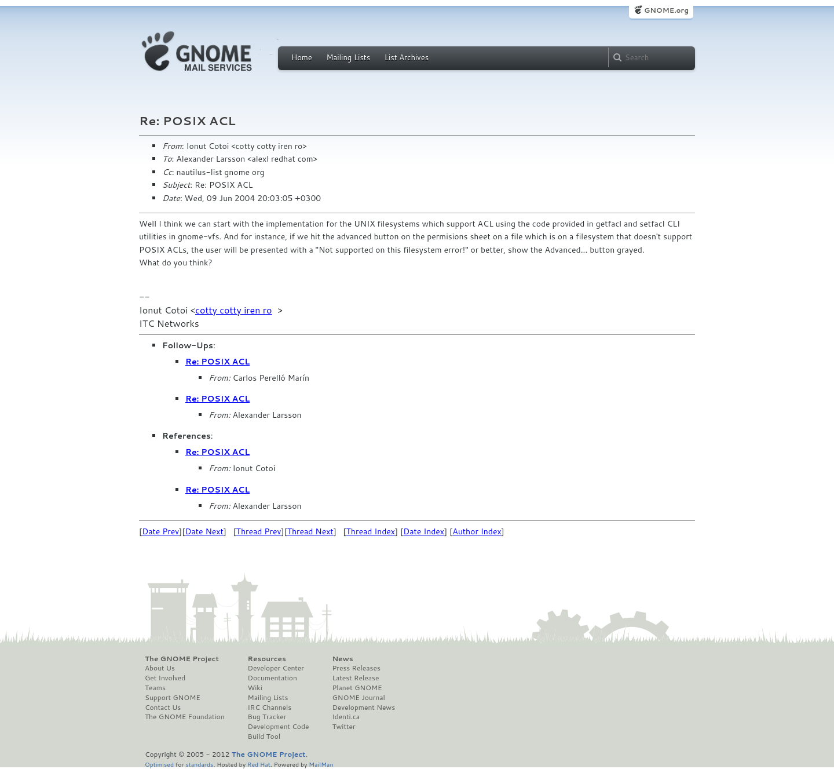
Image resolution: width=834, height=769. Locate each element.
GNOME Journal (358, 697)
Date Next (204, 531)
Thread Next (310, 531)
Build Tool (264, 736)
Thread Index (371, 531)
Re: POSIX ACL (217, 361)
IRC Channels (270, 707)
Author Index (476, 531)
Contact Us (163, 707)
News (342, 659)
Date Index (423, 531)
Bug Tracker (267, 716)
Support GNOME (172, 697)
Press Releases (356, 668)
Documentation (272, 678)
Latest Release (355, 678)
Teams (155, 688)
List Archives (407, 57)
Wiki (255, 688)
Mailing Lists (348, 57)
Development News (363, 707)
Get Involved (165, 678)
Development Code (278, 726)
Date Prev (160, 531)
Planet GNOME (357, 688)
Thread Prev (258, 531)
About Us (160, 668)
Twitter (343, 726)
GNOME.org (666, 10)
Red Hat (258, 764)
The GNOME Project (182, 659)
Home (301, 57)
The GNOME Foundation (185, 716)
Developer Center (276, 668)
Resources (267, 659)
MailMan (321, 764)
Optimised (159, 764)
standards (199, 764)
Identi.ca (346, 716)
